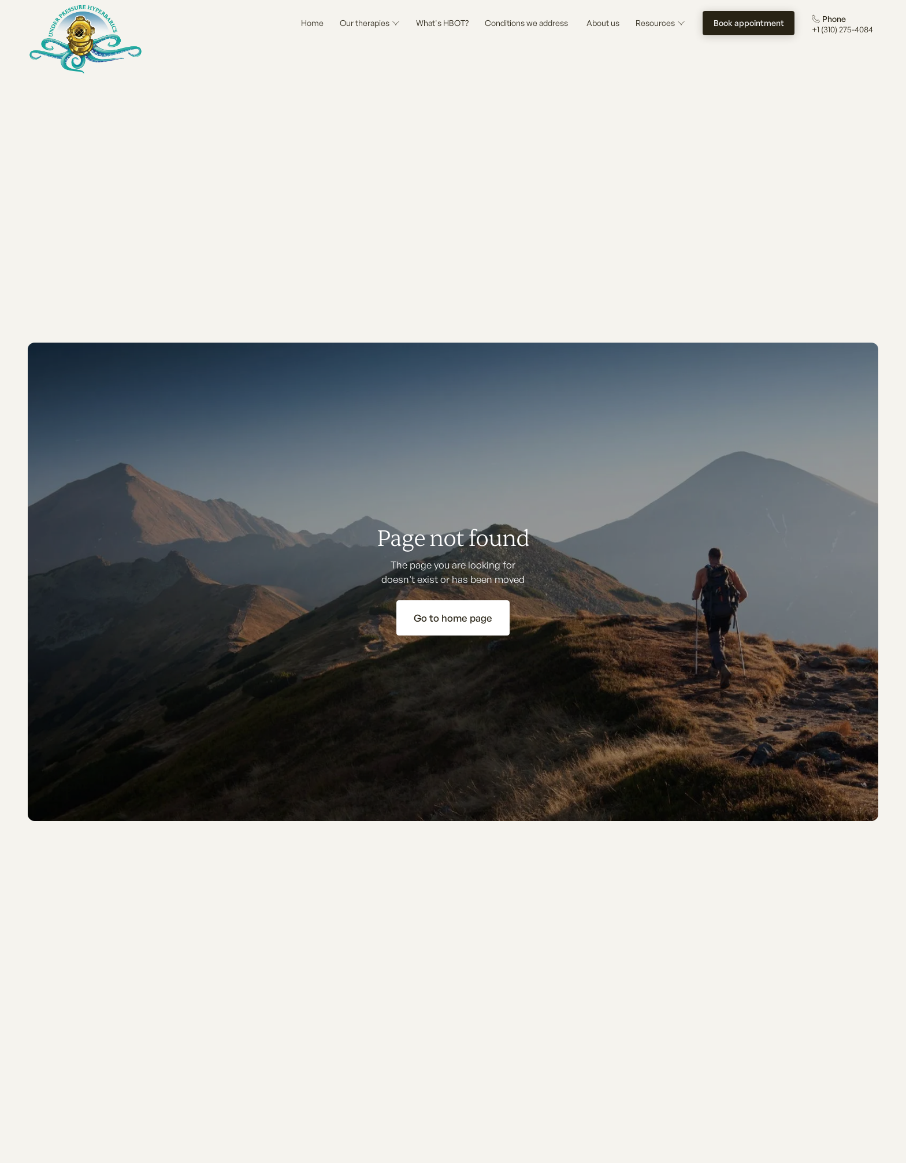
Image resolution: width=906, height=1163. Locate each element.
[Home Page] (85, 39)
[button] (370, 23)
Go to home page (453, 618)
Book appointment (749, 23)
